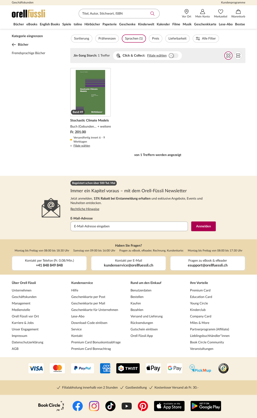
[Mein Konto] (202, 13)
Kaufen (136, 303)
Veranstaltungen (201, 348)
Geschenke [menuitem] (127, 24)
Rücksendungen (142, 323)
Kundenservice (82, 283)
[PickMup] (200, 368)
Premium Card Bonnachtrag (91, 348)
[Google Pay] (174, 368)
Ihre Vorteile (199, 283)
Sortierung (92, 38)
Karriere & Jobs (23, 323)
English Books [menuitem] (50, 24)
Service (76, 329)
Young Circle (199, 303)
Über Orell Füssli (24, 283)
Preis (166, 38)
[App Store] (169, 406)
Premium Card (200, 290)
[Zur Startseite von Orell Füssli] (35, 14)
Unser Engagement (25, 329)
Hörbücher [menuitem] (92, 24)
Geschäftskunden (22, 2)
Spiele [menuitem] (66, 24)
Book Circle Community (207, 342)
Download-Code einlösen (89, 323)
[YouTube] (127, 406)
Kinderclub (198, 310)
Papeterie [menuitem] (110, 24)
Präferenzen (118, 38)
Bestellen (137, 297)
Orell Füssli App (142, 335)
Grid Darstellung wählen (228, 56)
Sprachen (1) (145, 38)
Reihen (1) (214, 38)
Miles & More (199, 323)
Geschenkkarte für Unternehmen (94, 310)
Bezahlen (137, 310)
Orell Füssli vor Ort (25, 316)
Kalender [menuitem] (163, 24)
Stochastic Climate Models (90, 108)
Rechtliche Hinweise (84, 209)
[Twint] (128, 368)
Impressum (19, 335)
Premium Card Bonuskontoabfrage (96, 342)
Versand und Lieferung (147, 316)
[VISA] (36, 368)
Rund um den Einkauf (146, 283)
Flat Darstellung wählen (238, 56)
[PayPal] (82, 368)
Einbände (236, 38)
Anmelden (203, 226)
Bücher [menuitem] (18, 24)
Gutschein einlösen (144, 329)
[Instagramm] (94, 406)
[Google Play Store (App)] (206, 406)
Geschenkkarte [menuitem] (205, 24)
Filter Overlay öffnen (75, 39)
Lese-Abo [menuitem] (226, 24)
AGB (15, 348)
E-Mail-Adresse (81, 218)
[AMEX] (105, 368)
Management (21, 303)
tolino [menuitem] (78, 24)
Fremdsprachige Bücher (28, 53)
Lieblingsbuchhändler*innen (210, 335)
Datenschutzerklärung (27, 342)
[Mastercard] (57, 368)
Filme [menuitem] (176, 24)
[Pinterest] (143, 406)
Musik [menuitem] (187, 24)
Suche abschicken (152, 14)
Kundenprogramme (233, 2)
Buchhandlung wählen (173, 55)
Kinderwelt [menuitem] (146, 24)
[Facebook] (77, 406)
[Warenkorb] (238, 13)
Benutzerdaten (141, 290)
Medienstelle (21, 310)
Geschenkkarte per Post (88, 297)
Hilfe (74, 290)
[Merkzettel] (220, 13)
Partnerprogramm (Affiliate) (209, 329)
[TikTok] (110, 406)
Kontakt (77, 335)
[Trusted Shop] (223, 368)
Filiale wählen (157, 55)
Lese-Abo (77, 316)
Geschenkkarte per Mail (88, 303)
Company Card (200, 316)
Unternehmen (21, 290)
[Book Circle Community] (51, 406)
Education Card (201, 297)
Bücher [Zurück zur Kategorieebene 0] (20, 45)
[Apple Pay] (153, 368)
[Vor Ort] (186, 13)
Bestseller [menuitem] (242, 24)
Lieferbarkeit (188, 38)
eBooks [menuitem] (31, 24)
